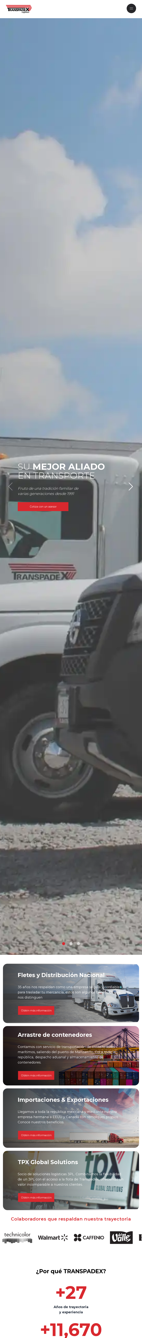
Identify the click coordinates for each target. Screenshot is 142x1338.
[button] (63, 943)
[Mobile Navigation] (131, 8)
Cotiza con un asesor (43, 506)
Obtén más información (36, 1126)
